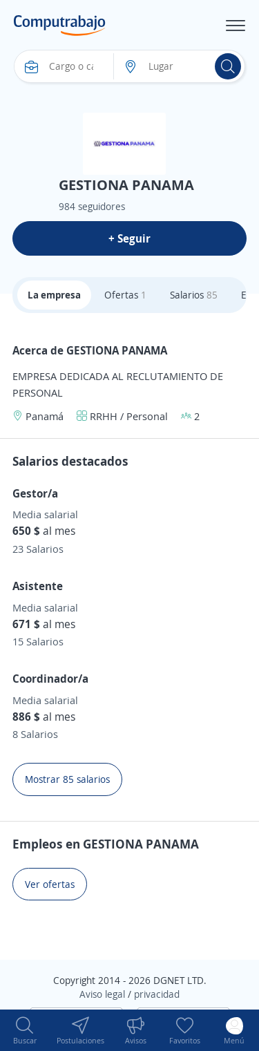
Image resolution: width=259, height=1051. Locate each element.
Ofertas (125, 294)
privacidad (157, 994)
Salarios (194, 294)
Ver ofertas (50, 884)
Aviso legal (102, 994)
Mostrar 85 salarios (67, 779)
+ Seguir (129, 238)
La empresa (54, 294)
